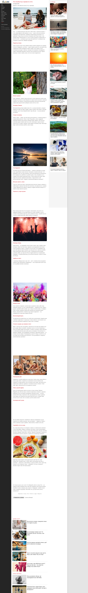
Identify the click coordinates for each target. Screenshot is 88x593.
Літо (28, 493)
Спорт (2, 19)
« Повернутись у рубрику (18, 497)
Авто (2, 4)
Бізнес (2, 5)
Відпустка (39, 493)
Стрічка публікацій (28, 497)
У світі (2, 22)
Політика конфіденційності (6, 29)
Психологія (3, 15)
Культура (2, 11)
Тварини (2, 21)
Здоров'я (2, 8)
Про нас (2, 26)
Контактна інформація (5, 27)
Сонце (25, 493)
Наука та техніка (4, 14)
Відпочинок (21, 493)
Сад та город (3, 18)
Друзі (36, 493)
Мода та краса (3, 12)
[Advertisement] (30, 63)
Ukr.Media (30, 40)
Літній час (32, 493)
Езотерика (3, 7)
